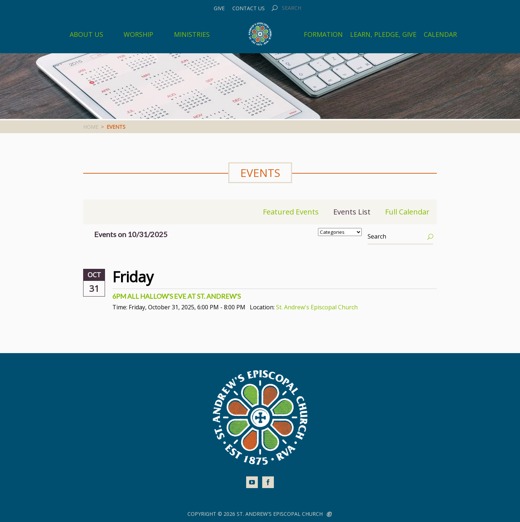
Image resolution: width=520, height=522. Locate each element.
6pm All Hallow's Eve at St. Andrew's (176, 296)
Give (219, 8)
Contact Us (248, 8)
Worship (138, 34)
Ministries (192, 34)
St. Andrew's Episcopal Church (317, 307)
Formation (323, 34)
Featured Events (291, 212)
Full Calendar (407, 212)
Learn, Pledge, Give (383, 34)
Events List (351, 212)
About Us (86, 34)
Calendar (440, 34)
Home (90, 126)
